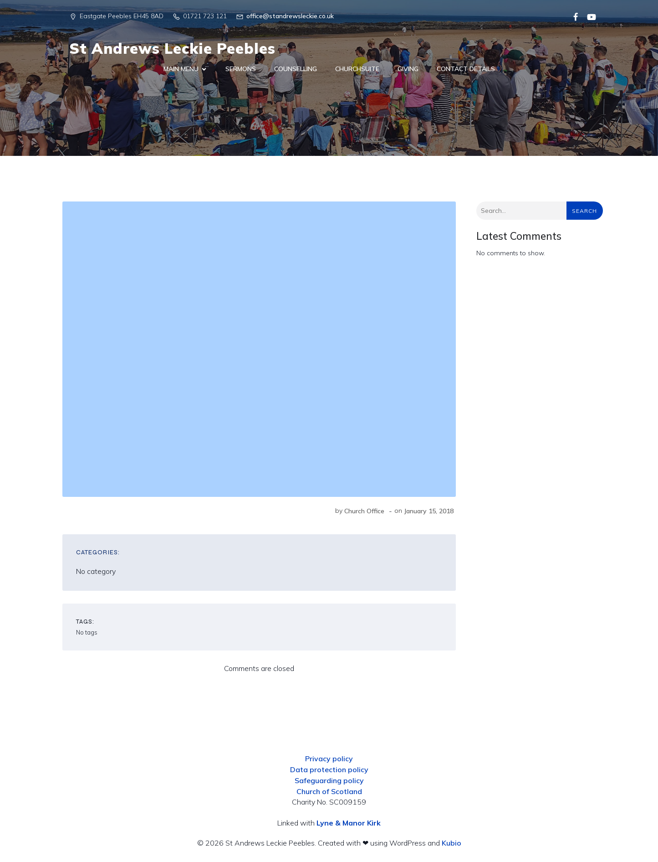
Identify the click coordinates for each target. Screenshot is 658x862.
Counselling (295, 69)
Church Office (364, 511)
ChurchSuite (357, 69)
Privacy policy (329, 758)
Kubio (451, 842)
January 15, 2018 (429, 511)
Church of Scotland (329, 791)
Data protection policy (329, 769)
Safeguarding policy (329, 780)
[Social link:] (572, 16)
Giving (408, 69)
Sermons (240, 69)
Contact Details (466, 69)
